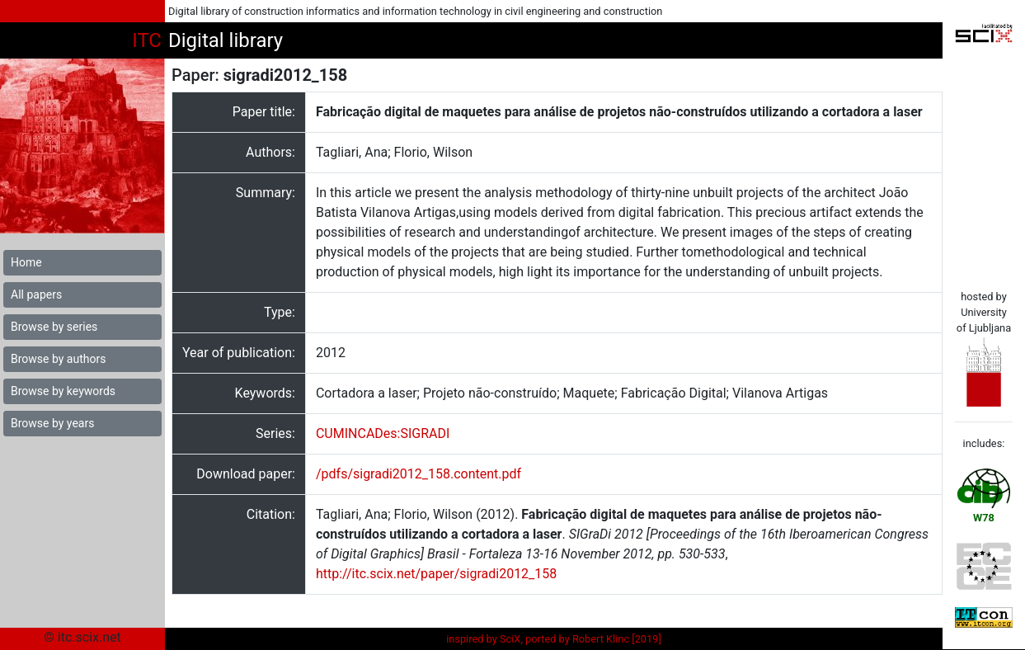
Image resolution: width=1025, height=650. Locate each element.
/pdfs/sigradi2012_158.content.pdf (418, 474)
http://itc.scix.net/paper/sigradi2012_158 (436, 574)
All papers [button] (36, 294)
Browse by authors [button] (58, 358)
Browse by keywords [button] (63, 391)
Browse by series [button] (54, 326)
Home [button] (26, 262)
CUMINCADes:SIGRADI (382, 433)
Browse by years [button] (52, 423)
